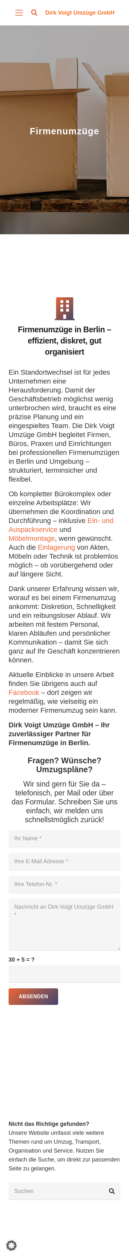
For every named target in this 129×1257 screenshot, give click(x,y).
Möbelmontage (32, 538)
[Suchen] (64, 1191)
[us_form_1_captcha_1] (64, 974)
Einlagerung (56, 547)
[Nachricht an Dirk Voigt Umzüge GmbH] (64, 924)
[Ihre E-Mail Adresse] (64, 861)
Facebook (24, 692)
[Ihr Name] (64, 838)
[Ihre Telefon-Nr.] (64, 884)
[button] (18, 13)
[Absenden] (33, 996)
